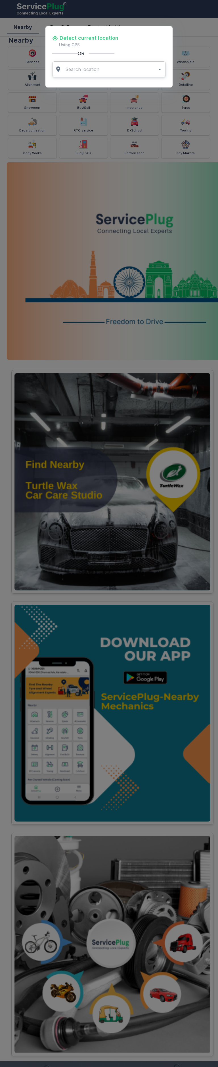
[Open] (160, 69)
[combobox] (109, 69)
